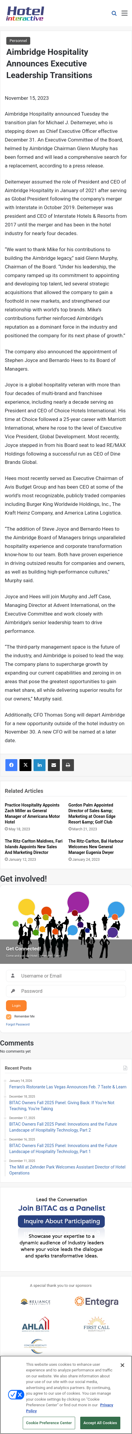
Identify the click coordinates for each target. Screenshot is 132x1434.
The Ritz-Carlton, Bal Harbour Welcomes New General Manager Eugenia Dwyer (96, 847)
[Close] (122, 1367)
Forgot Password (18, 1024)
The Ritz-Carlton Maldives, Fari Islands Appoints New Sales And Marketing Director (34, 847)
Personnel (18, 40)
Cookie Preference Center (49, 1426)
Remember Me (24, 1016)
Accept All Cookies (100, 1426)
